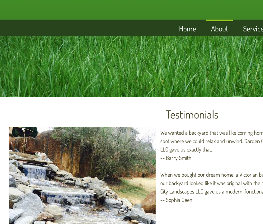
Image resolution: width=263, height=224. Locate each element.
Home (187, 28)
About (219, 28)
